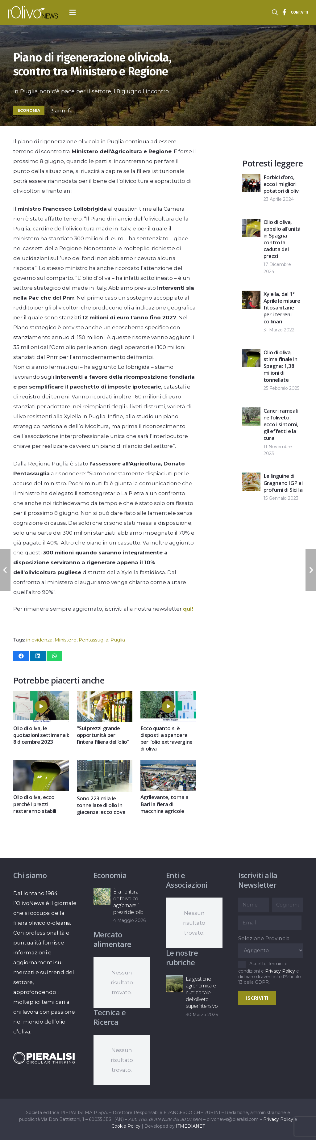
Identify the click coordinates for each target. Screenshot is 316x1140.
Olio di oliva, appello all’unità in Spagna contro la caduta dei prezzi (282, 238)
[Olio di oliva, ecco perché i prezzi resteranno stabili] (41, 765)
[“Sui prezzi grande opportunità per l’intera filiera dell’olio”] (104, 696)
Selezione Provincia (264, 938)
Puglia (117, 640)
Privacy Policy (280, 971)
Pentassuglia (93, 640)
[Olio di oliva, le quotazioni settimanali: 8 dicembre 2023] (41, 696)
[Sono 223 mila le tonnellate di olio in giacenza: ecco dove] (104, 765)
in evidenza (39, 640)
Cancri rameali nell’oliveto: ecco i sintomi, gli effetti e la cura (281, 424)
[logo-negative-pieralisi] (44, 1058)
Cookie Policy (125, 1126)
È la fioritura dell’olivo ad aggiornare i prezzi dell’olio (128, 901)
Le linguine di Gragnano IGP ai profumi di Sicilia (283, 482)
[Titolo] (284, 12)
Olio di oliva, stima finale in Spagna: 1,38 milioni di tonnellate (280, 366)
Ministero (66, 640)
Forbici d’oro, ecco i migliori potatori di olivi (282, 184)
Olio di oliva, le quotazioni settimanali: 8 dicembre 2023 (41, 735)
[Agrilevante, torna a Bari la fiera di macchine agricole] (168, 765)
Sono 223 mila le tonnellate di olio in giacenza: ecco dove (101, 805)
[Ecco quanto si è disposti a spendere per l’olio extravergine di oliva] (168, 696)
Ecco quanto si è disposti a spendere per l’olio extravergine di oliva (166, 738)
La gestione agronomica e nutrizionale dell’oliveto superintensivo (202, 992)
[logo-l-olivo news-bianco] (33, 12)
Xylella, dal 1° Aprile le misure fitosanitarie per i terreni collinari (282, 307)
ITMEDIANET (190, 1126)
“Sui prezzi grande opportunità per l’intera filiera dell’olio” (103, 735)
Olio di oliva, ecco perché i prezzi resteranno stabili (34, 804)
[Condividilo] (21, 656)
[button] (72, 12)
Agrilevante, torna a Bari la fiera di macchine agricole (164, 804)
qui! (188, 609)
